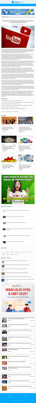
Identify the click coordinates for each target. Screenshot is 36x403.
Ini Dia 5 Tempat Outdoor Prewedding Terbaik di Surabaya (15, 216)
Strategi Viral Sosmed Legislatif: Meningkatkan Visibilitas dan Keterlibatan (19, 330)
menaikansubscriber (15, 111)
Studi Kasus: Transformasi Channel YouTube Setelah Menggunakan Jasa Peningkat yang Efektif (16, 105)
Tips (2, 125)
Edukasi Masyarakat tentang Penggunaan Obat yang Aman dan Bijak (19, 380)
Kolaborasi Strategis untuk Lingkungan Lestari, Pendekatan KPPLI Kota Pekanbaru (8, 148)
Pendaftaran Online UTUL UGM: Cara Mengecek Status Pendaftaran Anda (19, 343)
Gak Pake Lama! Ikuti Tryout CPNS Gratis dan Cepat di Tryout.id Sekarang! (19, 374)
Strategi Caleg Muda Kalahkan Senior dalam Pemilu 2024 (8, 128)
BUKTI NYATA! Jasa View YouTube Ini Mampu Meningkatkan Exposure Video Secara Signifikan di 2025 (17, 102)
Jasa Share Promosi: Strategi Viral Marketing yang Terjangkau (8, 166)
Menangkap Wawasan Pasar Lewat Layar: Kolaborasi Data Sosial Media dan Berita (18, 276)
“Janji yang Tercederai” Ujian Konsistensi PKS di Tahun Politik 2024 (18, 356)
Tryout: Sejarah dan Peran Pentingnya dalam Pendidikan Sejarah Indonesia (19, 386)
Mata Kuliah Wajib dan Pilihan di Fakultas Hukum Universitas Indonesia (19, 337)
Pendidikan (12, 254)
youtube (3, 111)
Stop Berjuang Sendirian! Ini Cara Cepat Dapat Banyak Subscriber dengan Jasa (13, 108)
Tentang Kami (26, 395)
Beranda (9, 395)
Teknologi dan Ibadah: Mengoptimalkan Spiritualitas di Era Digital (18, 324)
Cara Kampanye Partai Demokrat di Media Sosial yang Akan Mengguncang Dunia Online (25, 129)
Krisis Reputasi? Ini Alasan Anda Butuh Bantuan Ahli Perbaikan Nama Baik (16, 272)
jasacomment (8, 111)
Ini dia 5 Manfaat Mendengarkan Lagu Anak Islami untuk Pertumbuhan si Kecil (18, 235)
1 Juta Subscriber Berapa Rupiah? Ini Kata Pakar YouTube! (10, 103)
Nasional (3, 144)
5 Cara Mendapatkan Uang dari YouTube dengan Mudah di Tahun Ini (12, 100)
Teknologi (16, 254)
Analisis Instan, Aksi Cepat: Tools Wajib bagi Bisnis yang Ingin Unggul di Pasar (17, 264)
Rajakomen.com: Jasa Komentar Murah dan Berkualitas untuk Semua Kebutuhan (25, 148)
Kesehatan (20, 163)
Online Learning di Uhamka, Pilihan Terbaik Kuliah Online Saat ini (16, 222)
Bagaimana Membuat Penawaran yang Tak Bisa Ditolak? (17, 361)
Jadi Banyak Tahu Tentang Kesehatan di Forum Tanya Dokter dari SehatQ (17, 210)
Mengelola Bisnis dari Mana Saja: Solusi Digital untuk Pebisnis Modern (16, 268)
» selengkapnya (4, 131)
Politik (19, 125)
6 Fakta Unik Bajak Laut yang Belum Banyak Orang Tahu (15, 241)
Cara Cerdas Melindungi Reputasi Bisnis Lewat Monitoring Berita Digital (16, 260)
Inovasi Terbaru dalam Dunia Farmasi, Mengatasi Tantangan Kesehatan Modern (25, 167)
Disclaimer (9, 397)
